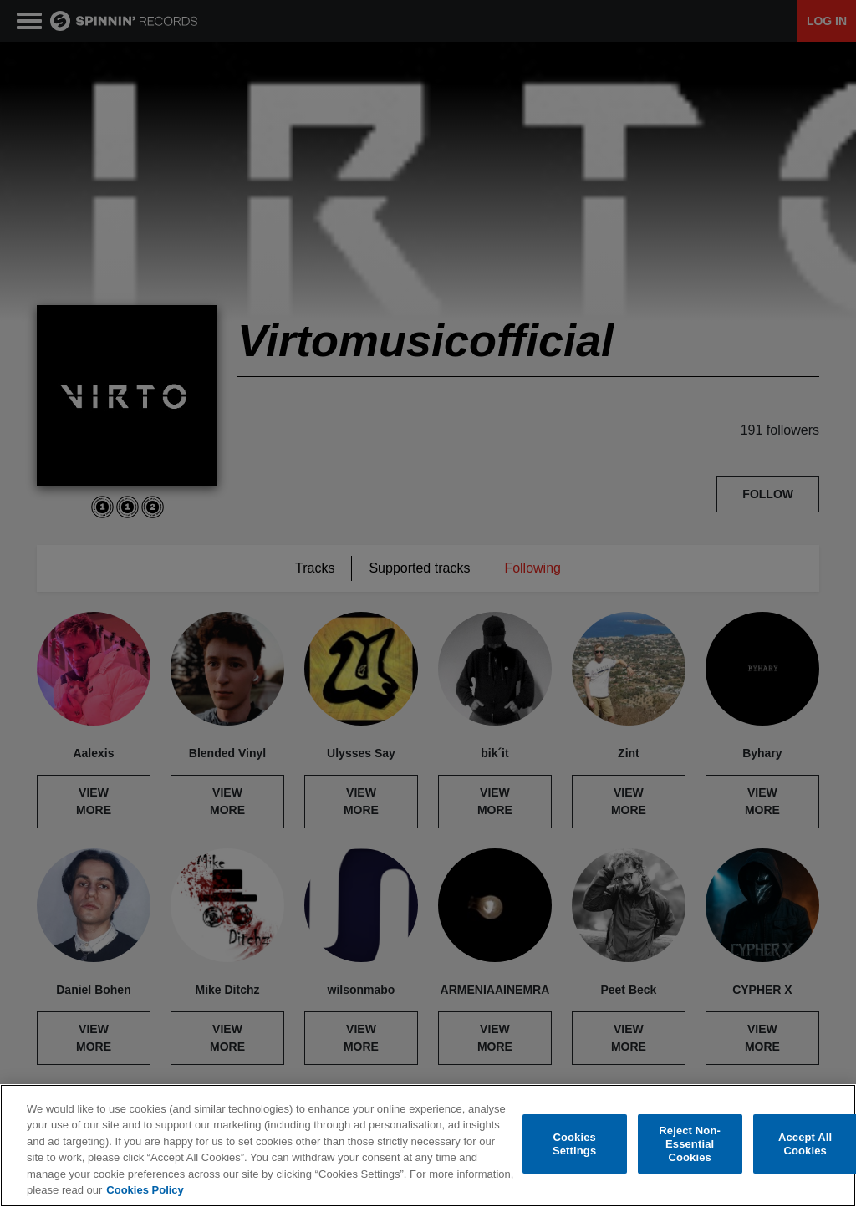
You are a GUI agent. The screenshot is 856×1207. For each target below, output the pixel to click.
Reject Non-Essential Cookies (690, 1144)
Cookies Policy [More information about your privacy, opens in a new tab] (144, 1190)
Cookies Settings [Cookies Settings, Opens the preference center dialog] (574, 1145)
